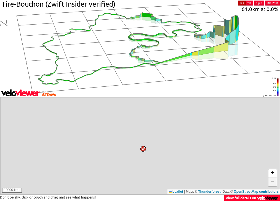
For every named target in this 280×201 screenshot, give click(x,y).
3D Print (272, 3)
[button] (192, 152)
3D (242, 3)
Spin (259, 3)
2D (249, 3)
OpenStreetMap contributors (256, 192)
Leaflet (176, 192)
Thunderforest (209, 192)
